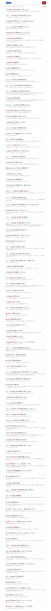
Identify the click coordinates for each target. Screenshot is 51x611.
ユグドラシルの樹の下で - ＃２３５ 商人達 (14, 152)
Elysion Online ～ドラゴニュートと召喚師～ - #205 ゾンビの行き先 (18, 52)
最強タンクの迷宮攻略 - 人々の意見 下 (13, 356)
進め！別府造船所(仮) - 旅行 (11, 472)
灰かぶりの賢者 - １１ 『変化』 (12, 273)
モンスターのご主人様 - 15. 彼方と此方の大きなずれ (15, 309)
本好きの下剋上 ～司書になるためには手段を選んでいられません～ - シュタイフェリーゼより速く (24, 510)
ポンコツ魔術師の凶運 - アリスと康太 (13, 338)
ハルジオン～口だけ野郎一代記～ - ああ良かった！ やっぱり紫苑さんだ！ (19, 268)
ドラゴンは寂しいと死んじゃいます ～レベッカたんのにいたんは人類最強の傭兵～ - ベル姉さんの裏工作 (25, 478)
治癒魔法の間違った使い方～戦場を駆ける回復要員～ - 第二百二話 (18, 320)
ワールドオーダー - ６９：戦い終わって (13, 169)
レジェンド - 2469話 (9, 135)
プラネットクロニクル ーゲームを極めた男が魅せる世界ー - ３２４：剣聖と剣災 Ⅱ (21, 58)
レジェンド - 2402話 (9, 326)
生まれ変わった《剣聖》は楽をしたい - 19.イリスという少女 (17, 452)
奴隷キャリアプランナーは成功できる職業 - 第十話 (15, 596)
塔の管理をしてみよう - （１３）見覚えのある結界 (15, 34)
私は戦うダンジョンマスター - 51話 (12, 315)
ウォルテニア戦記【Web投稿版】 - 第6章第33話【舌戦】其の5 (17, 393)
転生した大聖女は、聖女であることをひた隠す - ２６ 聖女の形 (17, 87)
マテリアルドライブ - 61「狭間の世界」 (13, 362)
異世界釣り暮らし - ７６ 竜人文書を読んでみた (15, 237)
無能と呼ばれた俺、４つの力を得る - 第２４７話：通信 (16, 416)
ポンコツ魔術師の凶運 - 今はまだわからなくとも (15, 380)
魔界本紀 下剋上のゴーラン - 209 (12, 602)
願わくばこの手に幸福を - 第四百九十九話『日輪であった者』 (17, 279)
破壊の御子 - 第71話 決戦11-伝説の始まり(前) (14, 129)
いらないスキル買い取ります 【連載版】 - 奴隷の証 (15, 106)
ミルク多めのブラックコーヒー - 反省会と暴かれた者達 (16, 112)
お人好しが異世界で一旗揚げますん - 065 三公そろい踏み (16, 297)
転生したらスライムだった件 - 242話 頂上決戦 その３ (16, 547)
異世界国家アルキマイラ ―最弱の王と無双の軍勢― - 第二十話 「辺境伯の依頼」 (22, 141)
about (45, 6)
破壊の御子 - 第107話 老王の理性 (12, 28)
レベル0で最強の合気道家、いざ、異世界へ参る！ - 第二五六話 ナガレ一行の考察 (21, 11)
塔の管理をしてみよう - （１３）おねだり (13, 206)
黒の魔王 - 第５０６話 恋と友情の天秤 (13, 491)
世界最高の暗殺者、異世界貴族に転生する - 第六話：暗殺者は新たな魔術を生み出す (21, 332)
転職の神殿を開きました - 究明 (11, 578)
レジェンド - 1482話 (9, 187)
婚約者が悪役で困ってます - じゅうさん (13, 523)
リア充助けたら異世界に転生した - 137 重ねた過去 (15, 517)
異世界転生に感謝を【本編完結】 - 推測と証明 (14, 64)
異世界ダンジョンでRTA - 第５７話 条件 (13, 75)
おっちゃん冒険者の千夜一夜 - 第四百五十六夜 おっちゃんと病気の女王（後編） (21, 404)
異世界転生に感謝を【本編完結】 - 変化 (13, 552)
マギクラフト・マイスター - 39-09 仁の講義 (14, 303)
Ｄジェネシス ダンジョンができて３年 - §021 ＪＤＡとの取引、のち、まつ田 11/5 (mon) (22, 540)
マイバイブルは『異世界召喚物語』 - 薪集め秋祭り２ (15, 175)
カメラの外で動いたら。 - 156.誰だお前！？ (14, 22)
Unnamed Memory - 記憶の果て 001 (12, 583)
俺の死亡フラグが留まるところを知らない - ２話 (15, 181)
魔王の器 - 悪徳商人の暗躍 (11, 123)
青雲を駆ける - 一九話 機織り (11, 343)
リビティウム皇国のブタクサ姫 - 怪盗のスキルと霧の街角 (16, 292)
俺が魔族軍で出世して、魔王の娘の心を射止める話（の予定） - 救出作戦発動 (20, 81)
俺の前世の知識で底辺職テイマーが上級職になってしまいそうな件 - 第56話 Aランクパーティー (23, 192)
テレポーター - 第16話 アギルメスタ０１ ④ (14, 218)
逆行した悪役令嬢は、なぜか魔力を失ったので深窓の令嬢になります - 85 (19, 441)
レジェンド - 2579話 (9, 447)
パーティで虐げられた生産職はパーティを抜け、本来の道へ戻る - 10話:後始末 (20, 164)
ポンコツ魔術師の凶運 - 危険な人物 (12, 608)
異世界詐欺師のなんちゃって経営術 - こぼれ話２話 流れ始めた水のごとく (19, 146)
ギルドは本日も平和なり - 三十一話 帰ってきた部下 (15, 69)
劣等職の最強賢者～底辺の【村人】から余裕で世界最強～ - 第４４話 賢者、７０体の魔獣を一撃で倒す (25, 484)
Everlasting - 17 (8, 231)
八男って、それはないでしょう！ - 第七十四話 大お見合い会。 (18, 410)
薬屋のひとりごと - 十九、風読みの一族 (13, 534)
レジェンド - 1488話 (9, 262)
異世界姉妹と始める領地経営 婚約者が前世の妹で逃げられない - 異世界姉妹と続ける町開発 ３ (24, 497)
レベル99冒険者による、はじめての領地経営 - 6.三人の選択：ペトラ (18, 421)
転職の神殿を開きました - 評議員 (12, 565)
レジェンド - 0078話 (9, 242)
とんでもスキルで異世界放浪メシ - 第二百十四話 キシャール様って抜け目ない (20, 118)
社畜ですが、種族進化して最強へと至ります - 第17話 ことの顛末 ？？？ (20, 529)
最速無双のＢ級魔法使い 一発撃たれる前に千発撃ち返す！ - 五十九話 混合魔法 (20, 158)
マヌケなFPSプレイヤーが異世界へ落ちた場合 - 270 (15, 17)
